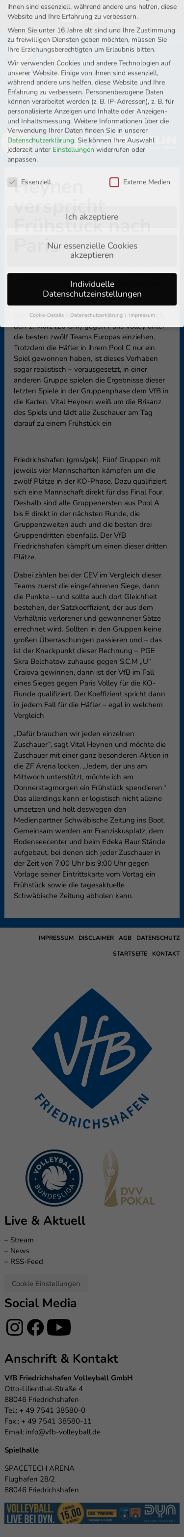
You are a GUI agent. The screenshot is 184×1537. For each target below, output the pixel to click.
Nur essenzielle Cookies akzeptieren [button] (92, 151)
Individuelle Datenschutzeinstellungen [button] (92, 190)
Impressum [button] (142, 216)
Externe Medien (139, 82)
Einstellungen (73, 50)
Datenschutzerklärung (40, 41)
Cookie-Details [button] (47, 216)
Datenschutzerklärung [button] (97, 216)
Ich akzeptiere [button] (92, 117)
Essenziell (29, 82)
